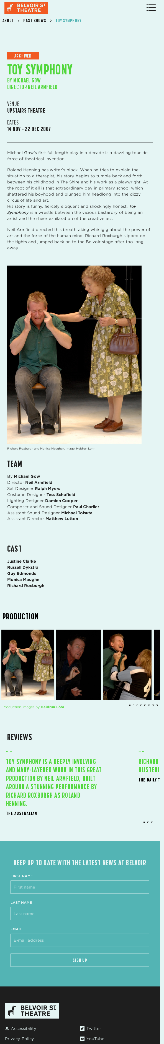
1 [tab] (144, 822)
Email (16, 929)
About (8, 20)
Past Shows (34, 20)
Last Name (21, 902)
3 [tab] (152, 822)
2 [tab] (148, 822)
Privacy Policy (19, 1039)
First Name (22, 876)
